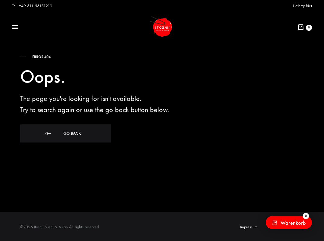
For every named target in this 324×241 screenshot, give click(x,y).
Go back (62, 133)
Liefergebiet (302, 5)
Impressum (249, 227)
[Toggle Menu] (15, 27)
